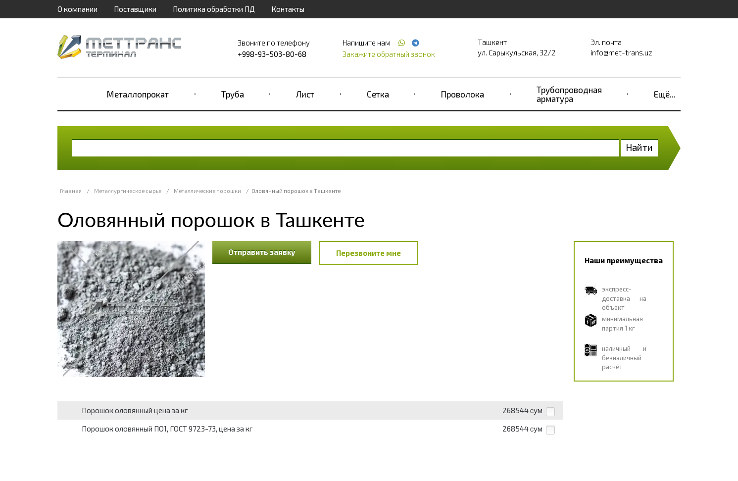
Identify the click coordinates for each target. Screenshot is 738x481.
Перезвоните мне (368, 252)
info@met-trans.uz (621, 52)
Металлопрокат (138, 94)
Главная (71, 191)
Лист (305, 94)
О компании (77, 8)
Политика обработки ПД (214, 8)
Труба (232, 94)
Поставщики (135, 8)
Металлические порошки (207, 191)
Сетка (378, 94)
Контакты (287, 8)
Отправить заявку (261, 251)
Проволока (462, 94)
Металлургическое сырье (127, 191)
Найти (639, 147)
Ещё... (665, 94)
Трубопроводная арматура (569, 94)
